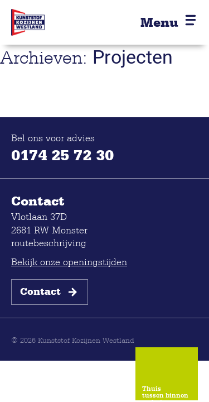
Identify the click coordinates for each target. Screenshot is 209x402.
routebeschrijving (48, 242)
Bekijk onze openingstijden (69, 261)
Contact (49, 292)
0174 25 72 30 (62, 154)
